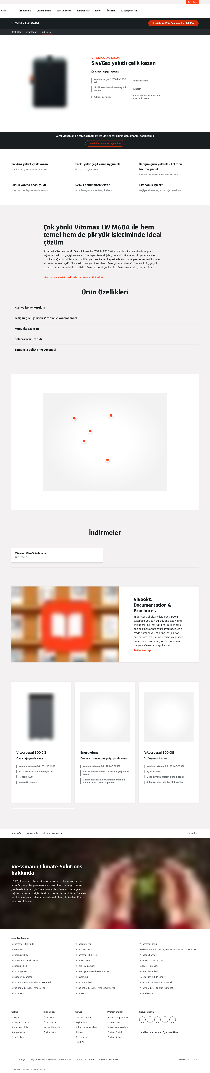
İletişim (111, 10)
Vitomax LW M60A (52, 833)
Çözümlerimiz (44, 10)
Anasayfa (16, 833)
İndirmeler (47, 32)
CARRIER (41, 1069)
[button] (193, 833)
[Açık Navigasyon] (3, 10)
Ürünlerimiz (25, 10)
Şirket (98, 10)
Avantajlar (31, 32)
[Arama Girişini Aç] (197, 11)
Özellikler (16, 32)
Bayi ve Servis (64, 10)
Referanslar (83, 10)
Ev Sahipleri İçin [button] (129, 10)
